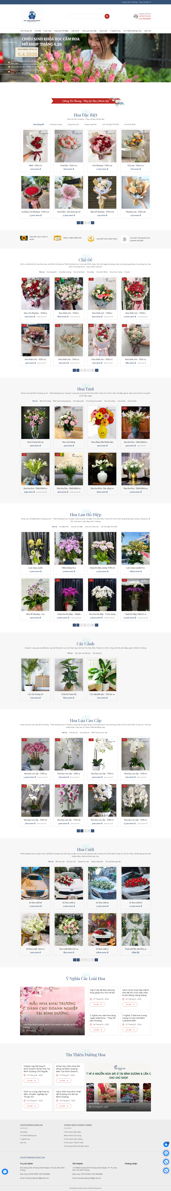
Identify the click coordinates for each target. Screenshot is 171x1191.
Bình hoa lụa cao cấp (99, 733)
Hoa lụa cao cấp (89, 31)
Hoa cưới (103, 31)
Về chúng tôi (26, 31)
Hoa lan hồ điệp (61, 31)
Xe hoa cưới (71, 862)
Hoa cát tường (109, 401)
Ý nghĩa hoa (115, 31)
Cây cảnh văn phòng (82, 653)
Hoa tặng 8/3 (38, 124)
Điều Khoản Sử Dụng (72, 1135)
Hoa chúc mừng (116, 272)
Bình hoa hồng (45, 401)
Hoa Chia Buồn (79, 272)
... (88, 370)
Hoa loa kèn (132, 401)
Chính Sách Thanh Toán (73, 1143)
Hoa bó (127, 272)
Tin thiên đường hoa (28, 1135)
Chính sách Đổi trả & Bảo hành (76, 1146)
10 (92, 625)
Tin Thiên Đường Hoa (132, 31)
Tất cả (41, 272)
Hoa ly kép (121, 401)
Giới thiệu (23, 1132)
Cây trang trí (97, 653)
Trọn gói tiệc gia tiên (113, 862)
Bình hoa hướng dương (62, 401)
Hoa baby (90, 272)
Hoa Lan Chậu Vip (91, 527)
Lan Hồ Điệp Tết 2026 (110, 124)
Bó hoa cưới (60, 862)
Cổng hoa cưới (73, 124)
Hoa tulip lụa (84, 733)
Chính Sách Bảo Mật (72, 1132)
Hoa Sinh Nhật (130, 124)
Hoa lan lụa (73, 733)
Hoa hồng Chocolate (94, 401)
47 (92, 370)
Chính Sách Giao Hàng (73, 1139)
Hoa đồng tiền (78, 401)
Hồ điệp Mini (64, 527)
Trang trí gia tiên (90, 124)
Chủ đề (38, 31)
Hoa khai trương (56, 124)
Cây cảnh (75, 31)
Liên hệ (147, 31)
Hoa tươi (47, 31)
